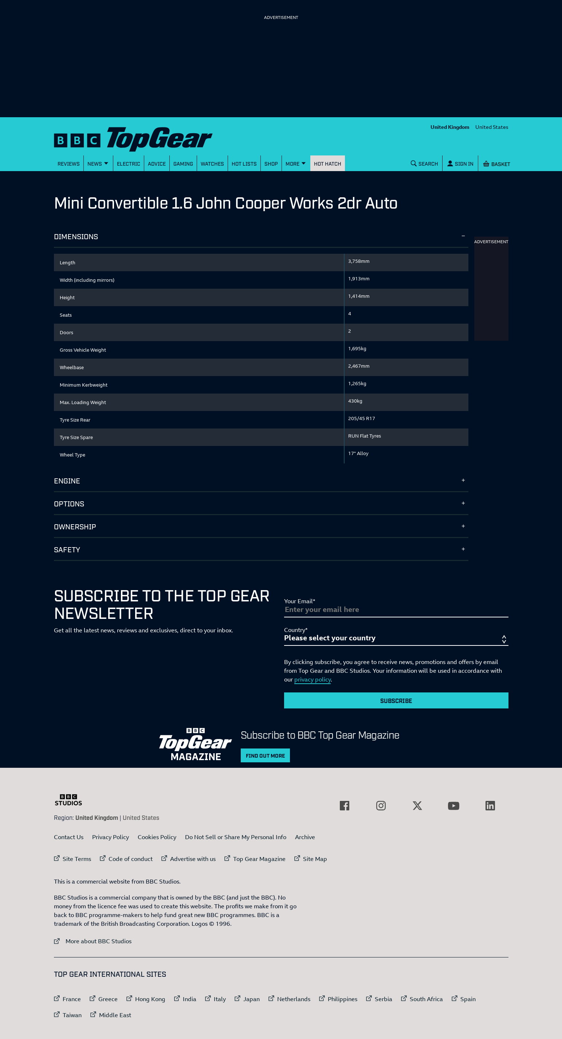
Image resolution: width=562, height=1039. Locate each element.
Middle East (115, 1015)
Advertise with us (193, 858)
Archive (305, 837)
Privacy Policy (110, 837)
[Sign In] (460, 163)
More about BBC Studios (92, 941)
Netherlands (293, 999)
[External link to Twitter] (417, 805)
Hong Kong (150, 999)
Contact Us (68, 837)
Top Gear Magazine (259, 858)
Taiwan (72, 1015)
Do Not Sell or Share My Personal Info (235, 837)
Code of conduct (131, 858)
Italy (220, 999)
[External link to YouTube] (453, 805)
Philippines (342, 999)
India (189, 999)
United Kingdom (450, 126)
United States (491, 126)
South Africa (426, 999)
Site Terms (77, 858)
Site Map (315, 858)
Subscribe (396, 700)
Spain (468, 999)
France (72, 999)
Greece (108, 999)
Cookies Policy (157, 837)
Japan (251, 999)
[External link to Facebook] (344, 805)
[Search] (424, 163)
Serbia (383, 999)
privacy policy (312, 679)
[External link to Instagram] (381, 805)
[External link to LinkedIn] (490, 805)
